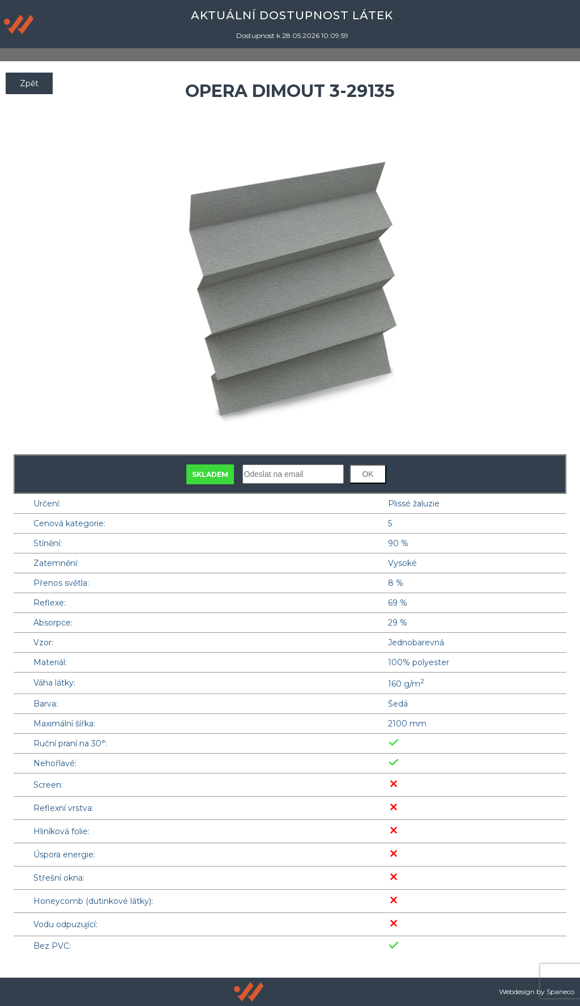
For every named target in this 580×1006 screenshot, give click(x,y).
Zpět (29, 83)
